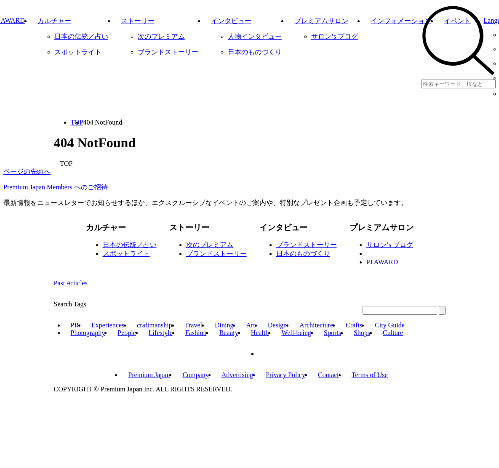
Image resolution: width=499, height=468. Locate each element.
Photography (88, 332)
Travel (193, 325)
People (126, 332)
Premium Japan (149, 374)
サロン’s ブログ (390, 244)
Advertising (237, 374)
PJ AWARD (382, 262)
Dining (224, 325)
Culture (393, 332)
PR (75, 325)
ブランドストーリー (216, 253)
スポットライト (126, 253)
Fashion (196, 332)
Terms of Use (370, 374)
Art (250, 325)
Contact (328, 374)
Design (277, 325)
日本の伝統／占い (130, 244)
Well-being (296, 332)
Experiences (107, 325)
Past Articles (71, 283)
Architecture (316, 325)
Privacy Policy (285, 374)
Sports (332, 332)
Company (195, 374)
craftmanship (154, 325)
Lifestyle (161, 332)
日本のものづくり (303, 253)
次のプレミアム (209, 244)
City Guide (390, 325)
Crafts (354, 325)
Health (260, 332)
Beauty (228, 332)
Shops (362, 332)
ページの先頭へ (27, 171)
